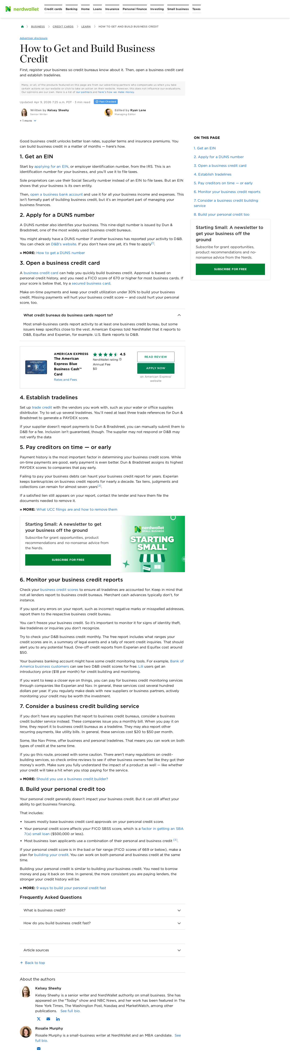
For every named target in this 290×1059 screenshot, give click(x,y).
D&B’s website (63, 244)
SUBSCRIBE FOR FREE (68, 559)
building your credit (51, 855)
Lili (140, 666)
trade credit (42, 407)
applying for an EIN (51, 166)
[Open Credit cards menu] (53, 9)
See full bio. (70, 1011)
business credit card (41, 273)
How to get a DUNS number (60, 253)
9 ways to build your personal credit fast (71, 888)
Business (38, 26)
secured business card (91, 283)
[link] (230, 148)
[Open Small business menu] (178, 9)
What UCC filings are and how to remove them (76, 509)
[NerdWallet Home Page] (22, 9)
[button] (60, 121)
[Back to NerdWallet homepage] (22, 26)
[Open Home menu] (85, 9)
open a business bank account (56, 194)
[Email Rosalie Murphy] (38, 1048)
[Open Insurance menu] (112, 9)
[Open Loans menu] (97, 9)
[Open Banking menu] (72, 9)
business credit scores (59, 590)
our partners (84, 92)
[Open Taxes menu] (196, 9)
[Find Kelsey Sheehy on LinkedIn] (57, 1018)
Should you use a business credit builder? (72, 779)
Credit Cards (63, 26)
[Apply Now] (155, 368)
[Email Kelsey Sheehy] (48, 1018)
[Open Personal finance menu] (135, 9)
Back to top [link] (35, 963)
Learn (86, 26)
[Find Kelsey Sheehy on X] (38, 1018)
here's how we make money (116, 92)
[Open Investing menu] (157, 9)
